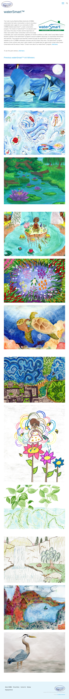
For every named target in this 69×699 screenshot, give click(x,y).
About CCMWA (8, 687)
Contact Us (23, 687)
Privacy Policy (16, 687)
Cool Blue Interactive (61, 694)
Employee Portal (9, 689)
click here (55, 44)
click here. (22, 50)
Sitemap (29, 687)
